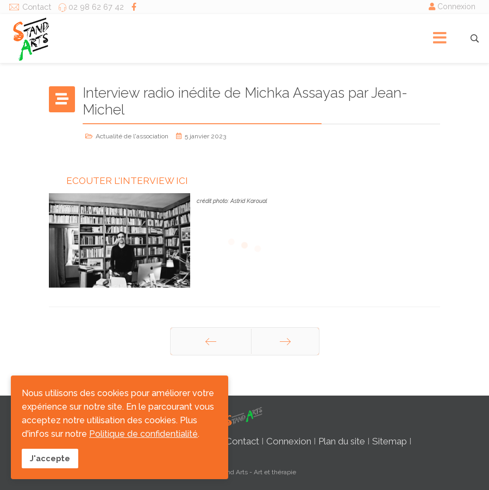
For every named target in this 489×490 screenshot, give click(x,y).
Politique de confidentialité (143, 434)
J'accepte (50, 458)
